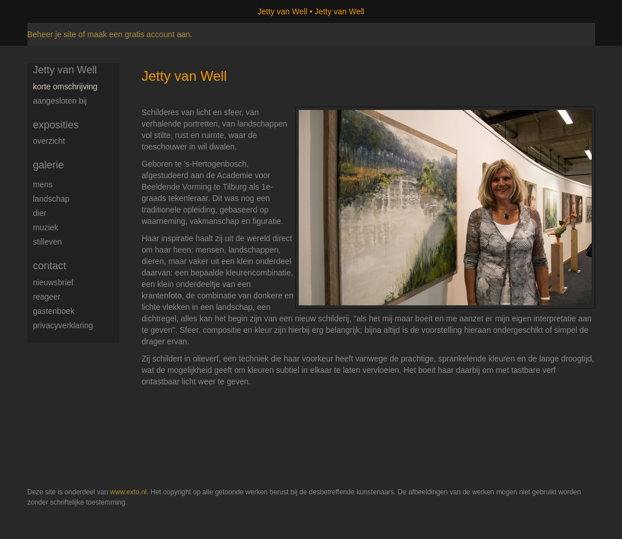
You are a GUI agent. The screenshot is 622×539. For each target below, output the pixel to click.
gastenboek (53, 311)
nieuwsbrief (53, 282)
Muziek (45, 227)
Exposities (56, 125)
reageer (47, 296)
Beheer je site (52, 34)
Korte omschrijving (65, 86)
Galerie (48, 165)
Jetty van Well (282, 11)
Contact (49, 266)
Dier (39, 213)
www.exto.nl (128, 492)
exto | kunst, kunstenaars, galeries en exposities (59, 11)
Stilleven (47, 241)
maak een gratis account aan (139, 34)
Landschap (51, 198)
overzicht (49, 140)
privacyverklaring (63, 325)
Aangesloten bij (60, 100)
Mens (43, 184)
